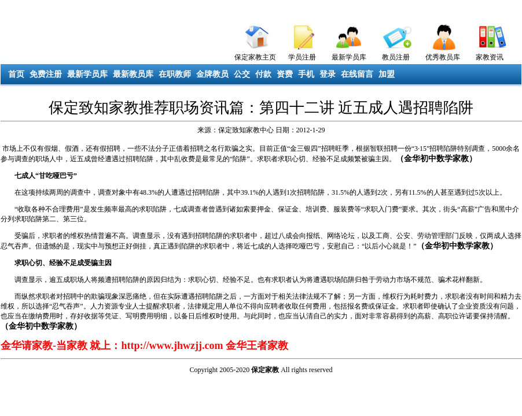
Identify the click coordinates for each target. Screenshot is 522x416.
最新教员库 (133, 74)
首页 (16, 74)
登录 (327, 74)
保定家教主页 (255, 57)
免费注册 (46, 74)
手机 (306, 74)
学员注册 (302, 57)
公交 (242, 74)
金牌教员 (212, 74)
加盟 (386, 74)
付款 (263, 74)
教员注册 (396, 57)
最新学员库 (349, 57)
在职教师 (175, 74)
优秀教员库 (442, 57)
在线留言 (357, 74)
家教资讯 (489, 57)
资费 (285, 74)
